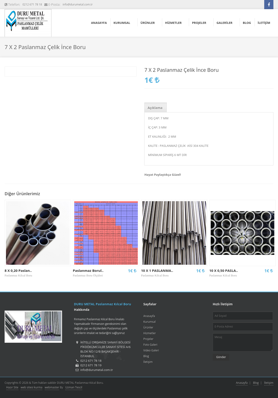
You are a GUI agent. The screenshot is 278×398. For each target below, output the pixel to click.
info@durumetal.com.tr (78, 4)
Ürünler (148, 327)
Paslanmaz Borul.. (88, 270)
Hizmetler (149, 333)
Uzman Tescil (73, 387)
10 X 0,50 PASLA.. (223, 270)
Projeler (148, 339)
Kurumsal (149, 322)
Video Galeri (151, 350)
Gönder (221, 357)
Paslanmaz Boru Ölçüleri (88, 275)
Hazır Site (12, 387)
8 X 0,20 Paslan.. (18, 270)
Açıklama (155, 108)
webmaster (52, 387)
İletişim (148, 362)
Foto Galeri (150, 345)
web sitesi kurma (31, 387)
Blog (146, 356)
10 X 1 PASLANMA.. (157, 270)
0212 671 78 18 (32, 4)
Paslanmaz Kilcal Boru (18, 275)
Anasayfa (149, 316)
